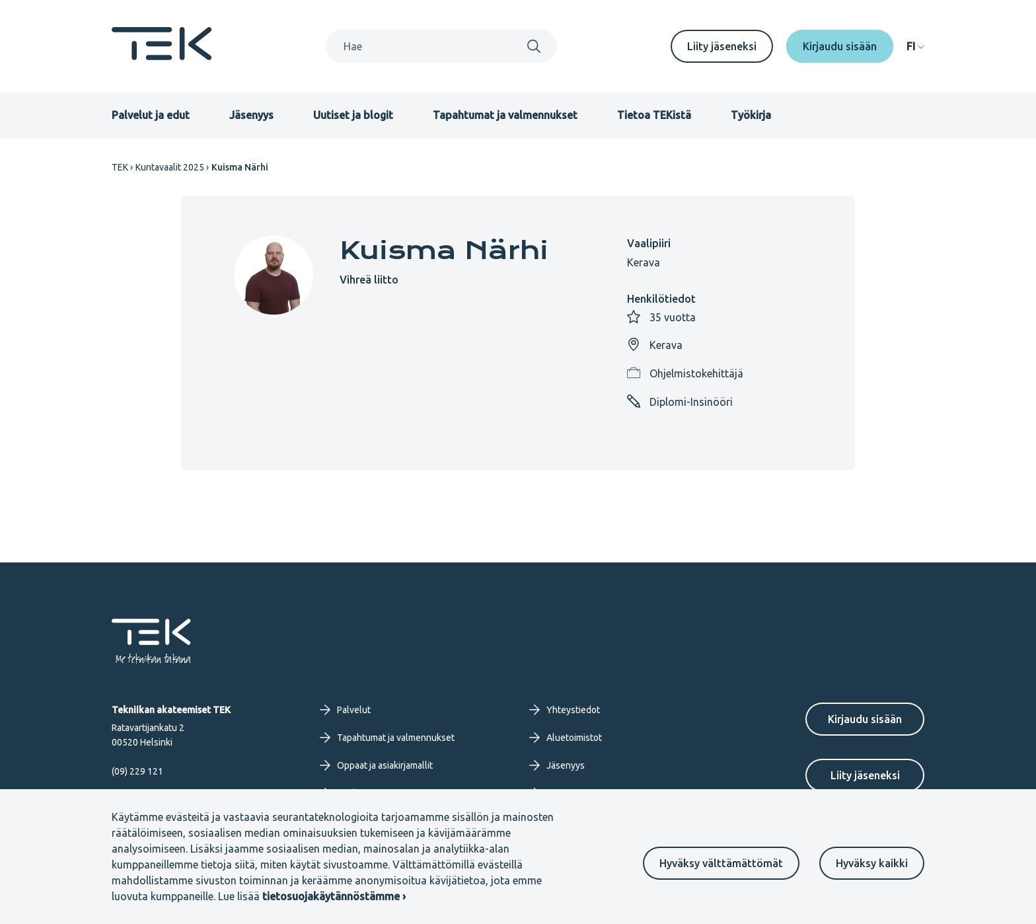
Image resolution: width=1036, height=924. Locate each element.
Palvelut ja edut (151, 115)
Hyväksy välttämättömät (721, 863)
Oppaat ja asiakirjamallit (376, 765)
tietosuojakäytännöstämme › (334, 896)
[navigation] (915, 46)
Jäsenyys (251, 115)
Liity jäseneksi (722, 46)
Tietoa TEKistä (654, 115)
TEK (120, 167)
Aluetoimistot (565, 737)
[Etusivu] (162, 56)
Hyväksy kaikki (872, 863)
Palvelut (345, 710)
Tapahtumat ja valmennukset (505, 115)
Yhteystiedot (564, 710)
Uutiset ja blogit (353, 115)
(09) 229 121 (137, 771)
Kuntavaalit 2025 (169, 167)
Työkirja (751, 115)
